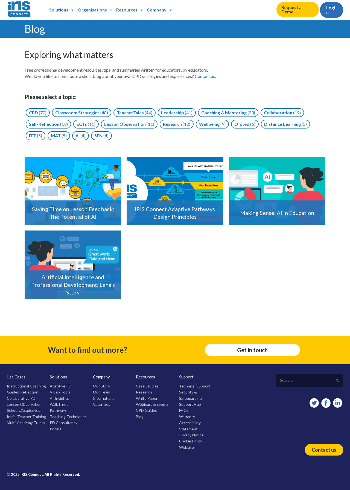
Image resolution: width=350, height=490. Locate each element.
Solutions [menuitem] (58, 9)
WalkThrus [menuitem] (59, 404)
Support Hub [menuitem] (190, 404)
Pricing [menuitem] (56, 429)
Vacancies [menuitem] (101, 404)
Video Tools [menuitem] (60, 392)
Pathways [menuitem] (58, 410)
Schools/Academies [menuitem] (23, 410)
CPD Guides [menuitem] (146, 410)
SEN (101, 135)
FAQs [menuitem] (184, 410)
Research (176, 124)
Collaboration (282, 112)
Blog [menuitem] (140, 416)
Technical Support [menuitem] (194, 386)
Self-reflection (48, 124)
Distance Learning (285, 124)
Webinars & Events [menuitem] (152, 404)
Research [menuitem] (144, 392)
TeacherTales (134, 112)
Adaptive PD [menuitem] (60, 386)
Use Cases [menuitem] (16, 376)
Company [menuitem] (157, 9)
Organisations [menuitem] (92, 9)
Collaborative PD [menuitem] (21, 398)
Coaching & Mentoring (228, 112)
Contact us (324, 450)
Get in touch (252, 350)
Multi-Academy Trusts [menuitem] (26, 422)
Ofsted (244, 124)
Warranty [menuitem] (187, 416)
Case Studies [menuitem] (147, 386)
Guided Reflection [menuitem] (22, 392)
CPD (37, 112)
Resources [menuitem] (127, 9)
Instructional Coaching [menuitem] (26, 386)
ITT (35, 135)
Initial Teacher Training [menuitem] (26, 416)
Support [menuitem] (186, 376)
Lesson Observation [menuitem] (24, 404)
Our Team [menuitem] (101, 392)
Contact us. (205, 76)
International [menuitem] (104, 398)
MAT (59, 135)
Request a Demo (291, 9)
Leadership (176, 112)
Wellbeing (212, 124)
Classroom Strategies (81, 112)
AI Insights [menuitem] (59, 398)
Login (330, 10)
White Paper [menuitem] (147, 398)
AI (80, 135)
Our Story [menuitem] (101, 386)
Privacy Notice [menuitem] (191, 435)
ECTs (86, 124)
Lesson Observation (129, 124)
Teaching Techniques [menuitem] (68, 416)
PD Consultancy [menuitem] (63, 422)
